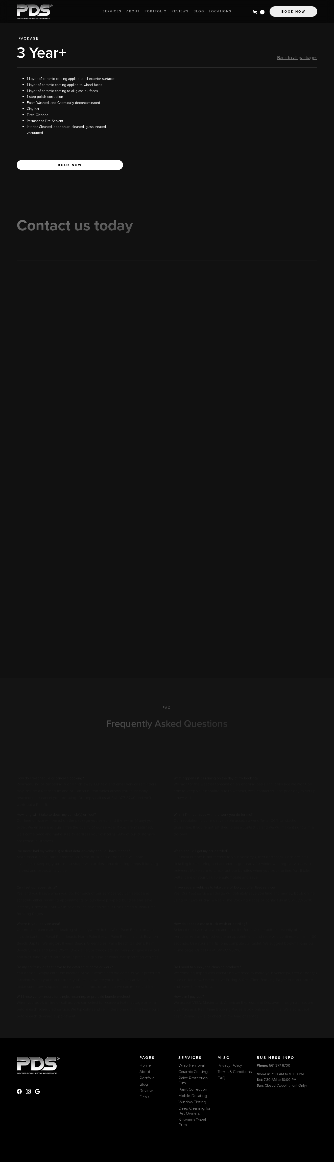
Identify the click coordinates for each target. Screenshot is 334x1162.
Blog (199, 11)
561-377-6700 (273, 1065)
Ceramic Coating (193, 1071)
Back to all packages (297, 57)
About (133, 11)
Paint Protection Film (193, 1080)
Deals (144, 1097)
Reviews (180, 11)
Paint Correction (192, 1089)
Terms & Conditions (235, 1071)
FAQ (221, 1078)
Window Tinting (192, 1102)
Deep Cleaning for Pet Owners (194, 1111)
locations (220, 11)
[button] (258, 12)
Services (112, 11)
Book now (70, 165)
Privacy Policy (230, 1065)
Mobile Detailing (192, 1095)
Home (145, 1065)
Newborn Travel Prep (192, 1122)
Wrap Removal (191, 1065)
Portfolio (156, 11)
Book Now (293, 11)
